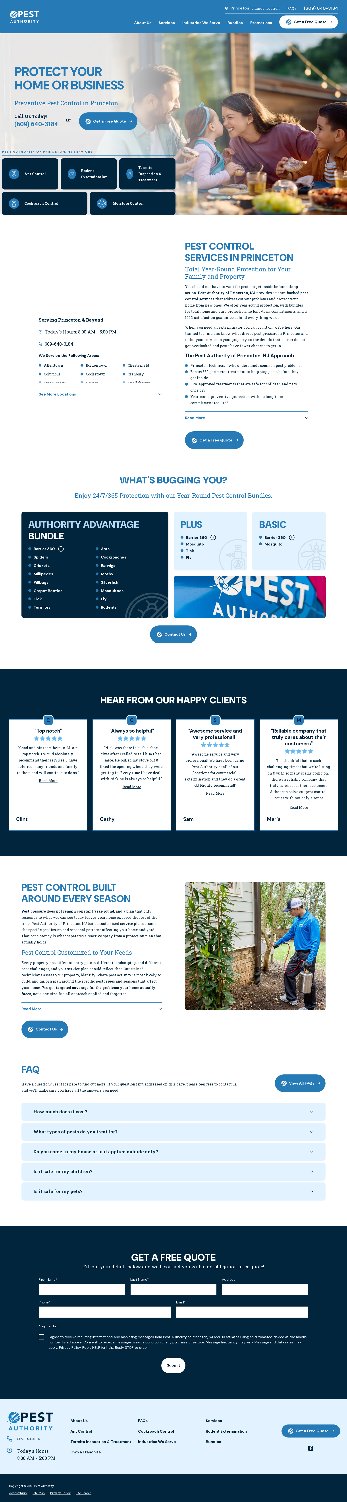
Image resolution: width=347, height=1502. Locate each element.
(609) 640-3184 (321, 8)
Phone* (44, 1302)
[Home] (24, 17)
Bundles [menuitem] (235, 22)
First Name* (48, 1280)
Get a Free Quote (309, 22)
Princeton (240, 8)
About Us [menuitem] (142, 22)
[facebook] (310, 1448)
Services (214, 1420)
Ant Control (81, 1431)
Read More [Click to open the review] (48, 780)
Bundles (213, 1441)
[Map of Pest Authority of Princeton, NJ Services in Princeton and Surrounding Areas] (100, 275)
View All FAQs (300, 1083)
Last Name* (139, 1280)
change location (266, 8)
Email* (181, 1302)
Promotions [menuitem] (261, 22)
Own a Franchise (85, 1452)
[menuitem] (18, 1493)
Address (228, 1280)
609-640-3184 (59, 344)
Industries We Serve (157, 1441)
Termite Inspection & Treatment (100, 1441)
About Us (79, 1420)
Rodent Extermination (226, 1431)
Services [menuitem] (167, 22)
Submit (173, 1365)
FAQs (143, 1420)
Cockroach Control (156, 1431)
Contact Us (174, 634)
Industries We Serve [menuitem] (201, 22)
